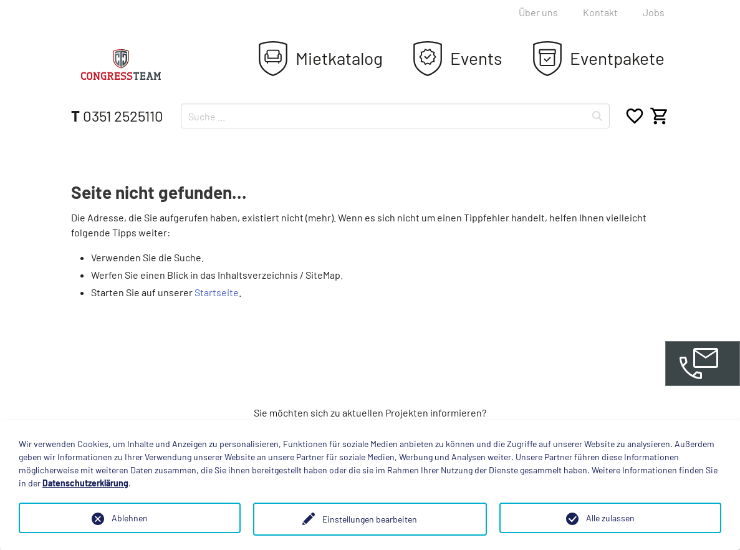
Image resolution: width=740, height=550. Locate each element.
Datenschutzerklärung (85, 483)
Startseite (217, 292)
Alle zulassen (610, 518)
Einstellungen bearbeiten (369, 519)
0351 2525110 (117, 116)
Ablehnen (130, 518)
